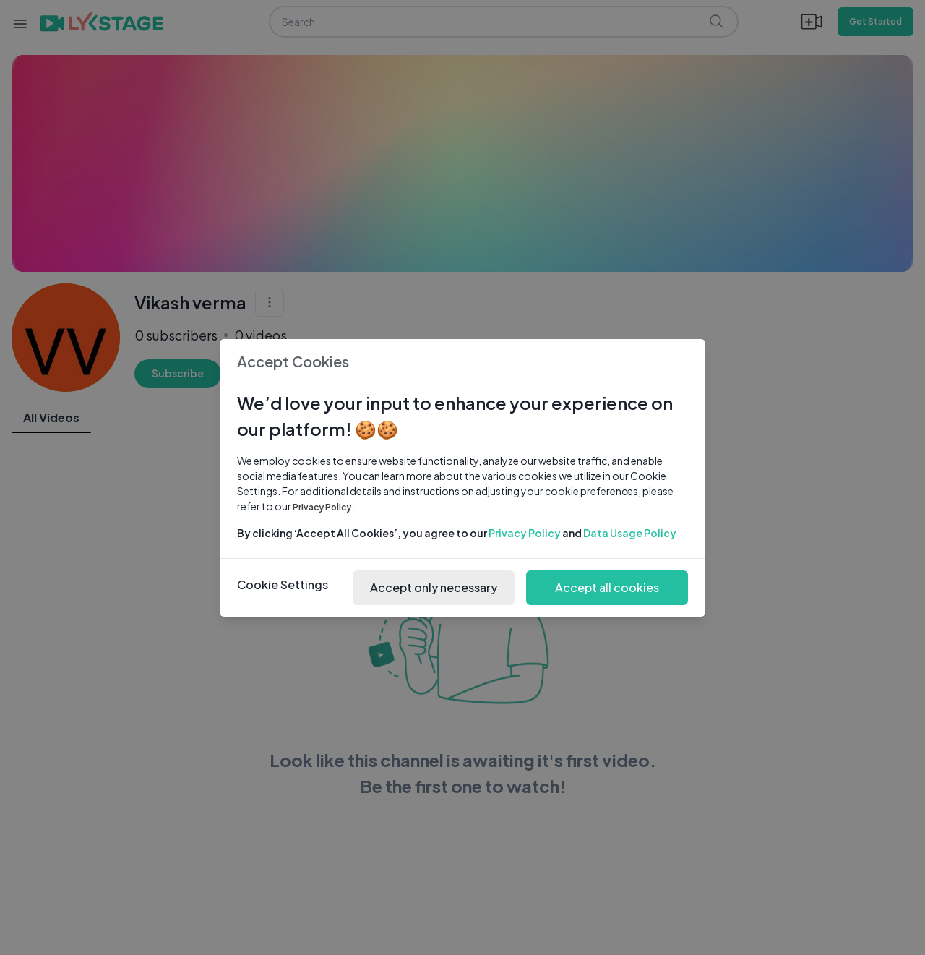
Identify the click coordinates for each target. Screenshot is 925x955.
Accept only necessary (433, 587)
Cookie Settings (282, 584)
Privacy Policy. (324, 507)
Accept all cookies (607, 587)
